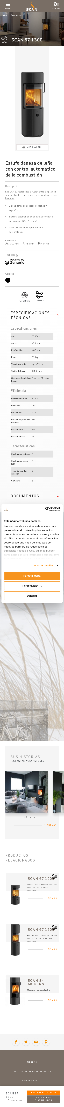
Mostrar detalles (44, 565)
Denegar (32, 595)
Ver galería (34, 147)
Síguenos (50, 825)
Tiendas (32, 1062)
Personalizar (32, 585)
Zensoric (39, 300)
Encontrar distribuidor (43, 1099)
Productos (16, 15)
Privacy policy (32, 1080)
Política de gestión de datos (32, 1071)
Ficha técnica (16, 1100)
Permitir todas (32, 575)
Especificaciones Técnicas (30, 315)
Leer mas (9, 198)
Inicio (5, 15)
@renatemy (30, 817)
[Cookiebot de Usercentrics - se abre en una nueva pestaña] (45, 509)
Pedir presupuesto (43, 1092)
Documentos (25, 496)
